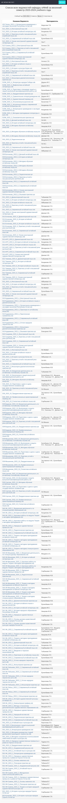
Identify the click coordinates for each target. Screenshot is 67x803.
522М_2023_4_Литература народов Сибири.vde (18, 82)
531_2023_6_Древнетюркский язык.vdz (15, 197)
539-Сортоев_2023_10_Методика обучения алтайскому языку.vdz (17, 483)
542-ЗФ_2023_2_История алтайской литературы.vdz (20, 645)
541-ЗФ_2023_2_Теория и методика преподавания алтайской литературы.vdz (19, 639)
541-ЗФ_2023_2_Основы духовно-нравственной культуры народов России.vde (18, 620)
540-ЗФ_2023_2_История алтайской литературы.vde (20, 513)
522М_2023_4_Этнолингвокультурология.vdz (17, 102)
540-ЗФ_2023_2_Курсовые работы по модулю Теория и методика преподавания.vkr (20, 521)
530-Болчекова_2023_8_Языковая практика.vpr (18, 194)
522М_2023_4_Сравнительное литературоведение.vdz (21, 96)
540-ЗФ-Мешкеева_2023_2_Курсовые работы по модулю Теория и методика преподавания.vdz (19, 562)
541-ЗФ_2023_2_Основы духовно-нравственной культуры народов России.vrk (18, 624)
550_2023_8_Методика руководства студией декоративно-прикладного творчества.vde (17, 733)
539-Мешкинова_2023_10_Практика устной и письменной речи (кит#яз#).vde (17, 457)
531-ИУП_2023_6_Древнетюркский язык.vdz (17, 239)
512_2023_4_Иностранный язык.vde (14, 29)
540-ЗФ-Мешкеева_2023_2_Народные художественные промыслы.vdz (15, 571)
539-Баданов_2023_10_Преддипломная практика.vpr (20, 426)
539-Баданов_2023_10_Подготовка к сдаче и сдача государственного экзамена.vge (20, 418)
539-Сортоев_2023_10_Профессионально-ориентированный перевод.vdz (17, 500)
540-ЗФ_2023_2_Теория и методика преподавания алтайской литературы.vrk (19, 545)
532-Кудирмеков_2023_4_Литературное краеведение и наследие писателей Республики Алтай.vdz (21, 306)
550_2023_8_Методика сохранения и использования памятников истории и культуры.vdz (20, 737)
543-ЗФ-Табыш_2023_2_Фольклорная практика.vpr (19, 696)
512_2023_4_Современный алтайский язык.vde (18, 38)
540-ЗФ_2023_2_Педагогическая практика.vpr (18, 530)
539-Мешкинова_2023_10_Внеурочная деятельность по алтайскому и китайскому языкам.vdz (20, 439)
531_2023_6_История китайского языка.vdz (17, 202)
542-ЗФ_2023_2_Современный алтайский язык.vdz (19, 648)
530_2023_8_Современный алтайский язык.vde (18, 147)
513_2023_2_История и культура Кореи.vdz (17, 68)
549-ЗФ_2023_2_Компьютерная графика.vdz (17, 703)
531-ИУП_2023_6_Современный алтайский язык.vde (20, 252)
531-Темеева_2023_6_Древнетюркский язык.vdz (19, 259)
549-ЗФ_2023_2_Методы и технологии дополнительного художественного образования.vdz (20, 706)
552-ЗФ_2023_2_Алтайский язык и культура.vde (18, 751)
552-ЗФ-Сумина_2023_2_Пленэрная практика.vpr (19, 784)
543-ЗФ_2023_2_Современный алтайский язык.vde (20, 657)
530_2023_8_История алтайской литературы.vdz (19, 123)
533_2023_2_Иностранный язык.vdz (14, 350)
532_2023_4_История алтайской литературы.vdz (19, 284)
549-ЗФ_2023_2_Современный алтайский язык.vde (20, 720)
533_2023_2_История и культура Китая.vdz (17, 357)
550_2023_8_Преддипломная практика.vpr (17, 745)
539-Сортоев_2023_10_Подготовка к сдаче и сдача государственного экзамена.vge (20, 487)
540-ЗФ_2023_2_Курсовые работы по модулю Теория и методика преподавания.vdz (20, 516)
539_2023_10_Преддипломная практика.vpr (17, 393)
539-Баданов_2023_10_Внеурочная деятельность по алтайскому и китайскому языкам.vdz (20, 405)
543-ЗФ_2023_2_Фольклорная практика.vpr (17, 665)
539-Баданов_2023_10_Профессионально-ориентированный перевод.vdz (17, 431)
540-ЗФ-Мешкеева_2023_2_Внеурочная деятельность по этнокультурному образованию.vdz (21, 553)
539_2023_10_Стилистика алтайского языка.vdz (18, 401)
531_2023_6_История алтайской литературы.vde (19, 200)
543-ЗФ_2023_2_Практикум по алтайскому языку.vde (20, 655)
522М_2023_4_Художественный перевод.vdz (17, 99)
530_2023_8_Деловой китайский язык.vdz (16, 120)
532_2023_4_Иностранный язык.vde (14, 281)
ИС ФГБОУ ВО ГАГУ (7, 2)
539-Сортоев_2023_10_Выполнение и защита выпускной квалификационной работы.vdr (18, 478)
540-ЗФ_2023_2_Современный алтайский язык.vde (20, 533)
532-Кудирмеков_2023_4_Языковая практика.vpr (19, 331)
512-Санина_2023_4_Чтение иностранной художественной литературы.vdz (16, 57)
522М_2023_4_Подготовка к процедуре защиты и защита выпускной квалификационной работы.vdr (19, 90)
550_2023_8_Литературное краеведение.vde (17, 729)
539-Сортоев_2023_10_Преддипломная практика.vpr (20, 496)
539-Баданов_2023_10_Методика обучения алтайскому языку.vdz (17, 413)
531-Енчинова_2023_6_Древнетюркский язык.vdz (19, 216)
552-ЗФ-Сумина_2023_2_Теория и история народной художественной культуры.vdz (20, 787)
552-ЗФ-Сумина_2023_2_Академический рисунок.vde (20, 766)
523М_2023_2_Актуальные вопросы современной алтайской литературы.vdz (19, 105)
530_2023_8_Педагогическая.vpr (13, 139)
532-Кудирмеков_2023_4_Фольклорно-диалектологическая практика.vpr (15, 328)
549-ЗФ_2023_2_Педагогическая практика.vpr (18, 717)
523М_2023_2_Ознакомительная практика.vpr (18, 117)
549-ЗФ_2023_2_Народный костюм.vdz (15, 714)
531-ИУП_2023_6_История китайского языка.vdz (19, 245)
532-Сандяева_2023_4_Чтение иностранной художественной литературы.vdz (17, 346)
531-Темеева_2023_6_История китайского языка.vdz (20, 266)
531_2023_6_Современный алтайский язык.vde (18, 209)
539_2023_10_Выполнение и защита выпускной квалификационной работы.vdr (18, 376)
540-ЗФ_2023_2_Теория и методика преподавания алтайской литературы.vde (19, 540)
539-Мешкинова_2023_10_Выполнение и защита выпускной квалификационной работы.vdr (19, 444)
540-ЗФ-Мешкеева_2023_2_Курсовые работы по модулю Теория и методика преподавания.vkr (19, 566)
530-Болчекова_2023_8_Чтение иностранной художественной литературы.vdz (17, 191)
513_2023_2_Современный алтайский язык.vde (18, 75)
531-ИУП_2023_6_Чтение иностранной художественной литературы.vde (15, 255)
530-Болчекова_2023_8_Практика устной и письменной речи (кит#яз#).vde (17, 178)
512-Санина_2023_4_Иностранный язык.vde (17, 45)
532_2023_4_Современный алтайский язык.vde (18, 291)
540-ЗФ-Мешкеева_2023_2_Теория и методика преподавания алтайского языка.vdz (18, 584)
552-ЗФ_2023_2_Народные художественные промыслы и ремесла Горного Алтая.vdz (17, 757)
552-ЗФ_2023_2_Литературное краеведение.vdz (19, 753)
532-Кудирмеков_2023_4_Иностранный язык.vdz (19, 298)
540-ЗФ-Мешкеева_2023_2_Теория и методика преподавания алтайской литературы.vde (18, 588)
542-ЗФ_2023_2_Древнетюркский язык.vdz (17, 642)
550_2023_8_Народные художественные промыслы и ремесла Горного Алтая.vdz (20, 742)
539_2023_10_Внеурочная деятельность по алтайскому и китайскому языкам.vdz (17, 371)
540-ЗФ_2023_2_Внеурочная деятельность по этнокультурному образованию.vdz (18, 509)
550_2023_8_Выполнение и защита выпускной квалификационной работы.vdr (18, 726)
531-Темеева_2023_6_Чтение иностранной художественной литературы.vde (17, 278)
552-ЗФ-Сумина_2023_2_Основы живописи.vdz (18, 781)
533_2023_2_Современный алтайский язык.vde (18, 364)
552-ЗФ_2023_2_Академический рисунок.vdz (17, 748)
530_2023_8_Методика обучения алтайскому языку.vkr (21, 131)
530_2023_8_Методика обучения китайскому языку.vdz (21, 136)
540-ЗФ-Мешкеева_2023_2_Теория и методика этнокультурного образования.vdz (18, 597)
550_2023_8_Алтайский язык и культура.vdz (17, 722)
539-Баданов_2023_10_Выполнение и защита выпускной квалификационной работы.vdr (18, 409)
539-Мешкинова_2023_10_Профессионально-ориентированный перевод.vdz (18, 465)
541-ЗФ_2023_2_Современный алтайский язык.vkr (19, 629)
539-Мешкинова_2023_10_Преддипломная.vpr (18, 461)
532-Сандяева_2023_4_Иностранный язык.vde (18, 334)
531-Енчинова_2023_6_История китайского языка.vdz (20, 223)
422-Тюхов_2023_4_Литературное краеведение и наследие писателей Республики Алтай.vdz (19, 25)
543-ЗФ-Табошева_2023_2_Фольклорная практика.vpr (21, 685)
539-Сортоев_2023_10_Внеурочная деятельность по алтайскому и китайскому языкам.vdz (20, 474)
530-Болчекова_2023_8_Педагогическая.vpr (17, 174)
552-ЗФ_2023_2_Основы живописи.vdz (15, 760)
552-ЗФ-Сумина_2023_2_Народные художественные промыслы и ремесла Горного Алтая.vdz (20, 778)
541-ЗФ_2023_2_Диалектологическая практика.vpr (19, 601)
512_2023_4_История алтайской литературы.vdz (19, 31)
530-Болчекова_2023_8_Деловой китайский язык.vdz (20, 154)
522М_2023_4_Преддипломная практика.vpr (17, 94)
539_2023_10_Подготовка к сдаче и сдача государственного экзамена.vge (16, 384)
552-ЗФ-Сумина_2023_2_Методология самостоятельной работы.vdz (15, 773)
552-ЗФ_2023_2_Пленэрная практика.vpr (16, 763)
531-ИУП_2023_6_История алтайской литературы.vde (21, 242)
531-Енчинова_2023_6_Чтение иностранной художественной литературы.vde (17, 236)
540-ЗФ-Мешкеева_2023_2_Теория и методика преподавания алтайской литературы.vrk (18, 593)
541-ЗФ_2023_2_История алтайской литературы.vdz (20, 608)
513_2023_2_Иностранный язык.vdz (14, 61)
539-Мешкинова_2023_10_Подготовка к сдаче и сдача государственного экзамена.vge (21, 452)
